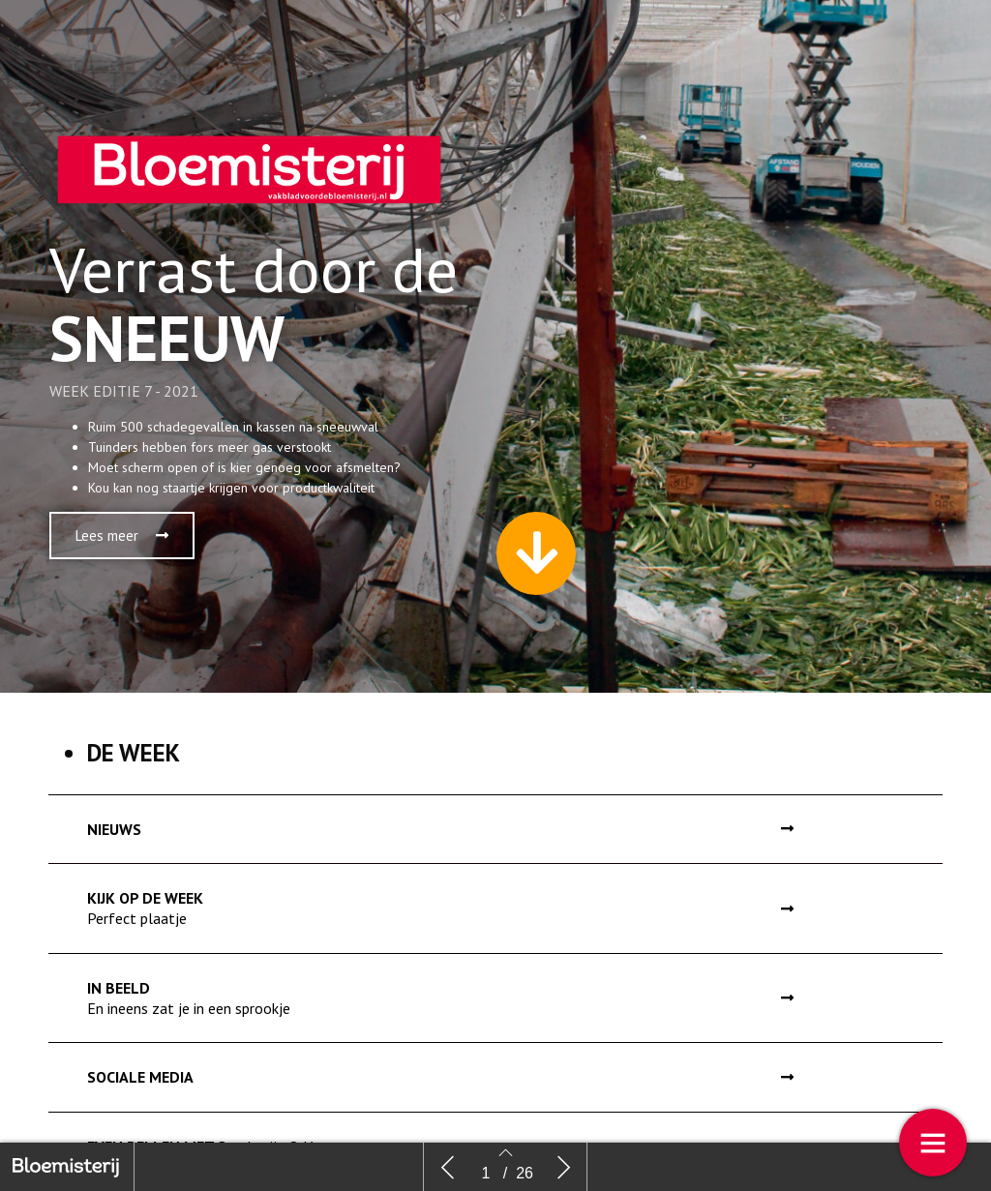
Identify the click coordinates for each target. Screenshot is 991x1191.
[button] (122, 548)
